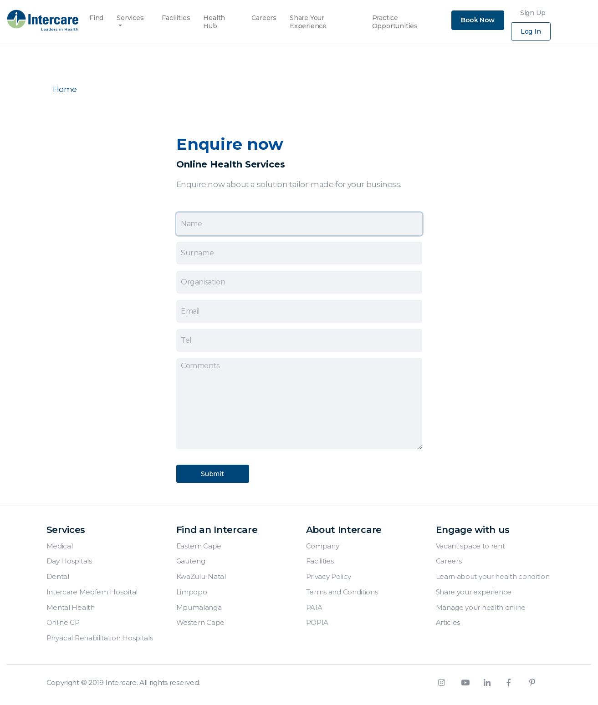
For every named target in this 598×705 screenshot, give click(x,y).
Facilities (176, 15)
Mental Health (70, 607)
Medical (59, 546)
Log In (531, 31)
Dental (57, 576)
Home (65, 89)
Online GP (63, 622)
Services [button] (130, 18)
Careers (263, 15)
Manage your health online (481, 607)
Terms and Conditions (342, 592)
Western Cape (200, 622)
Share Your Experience (308, 15)
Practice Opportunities (395, 15)
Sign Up (533, 13)
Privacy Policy (328, 576)
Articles (448, 622)
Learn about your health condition (493, 576)
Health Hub (214, 15)
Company (322, 546)
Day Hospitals (69, 561)
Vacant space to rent (470, 546)
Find (96, 15)
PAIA (314, 607)
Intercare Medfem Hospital (92, 592)
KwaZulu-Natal (201, 576)
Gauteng (190, 561)
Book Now (478, 20)
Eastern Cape (198, 546)
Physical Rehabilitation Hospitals (99, 638)
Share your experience (474, 592)
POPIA (317, 622)
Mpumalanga (199, 607)
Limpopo (191, 592)
